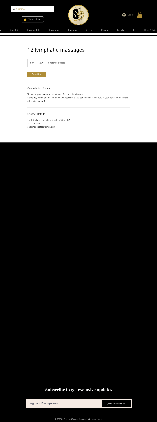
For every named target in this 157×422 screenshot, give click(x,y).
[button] (139, 15)
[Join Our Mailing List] (116, 403)
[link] (36, 74)
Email (28, 397)
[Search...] (32, 9)
